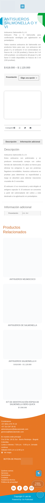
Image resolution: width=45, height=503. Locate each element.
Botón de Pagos (12, 459)
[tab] (11, 142)
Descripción (11, 142)
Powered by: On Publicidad (22, 499)
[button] (22, 6)
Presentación (11, 77)
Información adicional (30, 142)
